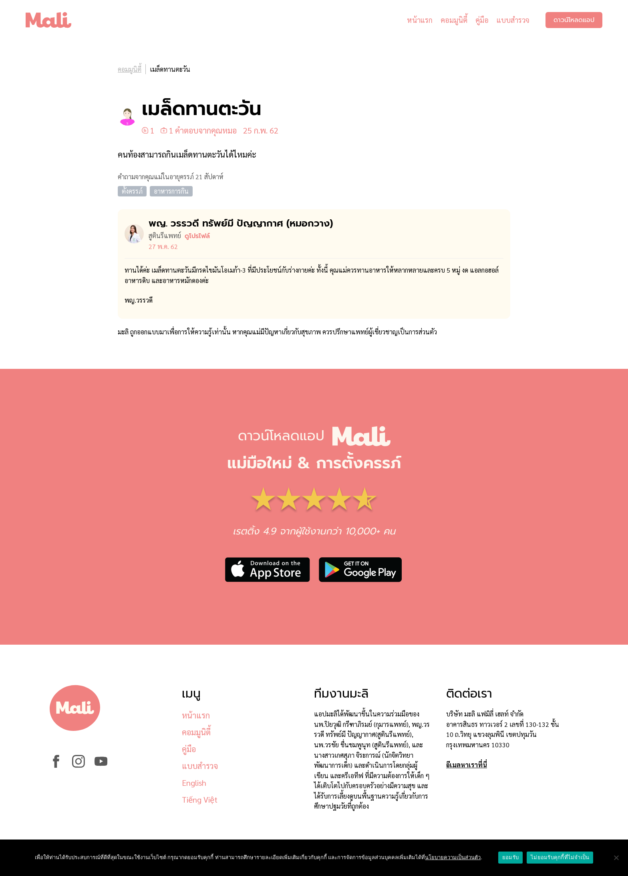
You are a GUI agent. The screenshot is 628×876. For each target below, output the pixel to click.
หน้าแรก (420, 19)
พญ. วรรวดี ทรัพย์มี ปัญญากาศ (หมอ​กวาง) (241, 223)
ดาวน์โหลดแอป (574, 20)
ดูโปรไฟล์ (197, 236)
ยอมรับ (510, 857)
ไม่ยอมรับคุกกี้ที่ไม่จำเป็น (560, 857)
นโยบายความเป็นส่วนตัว (453, 857)
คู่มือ (482, 19)
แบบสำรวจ (513, 19)
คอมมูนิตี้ (454, 19)
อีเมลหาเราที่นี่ (466, 765)
